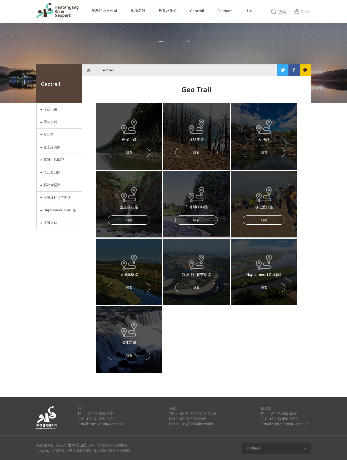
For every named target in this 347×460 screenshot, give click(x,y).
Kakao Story (305, 70)
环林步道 (50, 121)
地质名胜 (138, 10)
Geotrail (197, 10)
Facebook (294, 70)
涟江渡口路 (52, 172)
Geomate (225, 10)
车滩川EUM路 (54, 159)
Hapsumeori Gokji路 (59, 210)
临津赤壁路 (52, 184)
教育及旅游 (168, 10)
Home (86, 70)
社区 (248, 10)
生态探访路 (52, 147)
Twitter (282, 70)
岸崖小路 (50, 109)
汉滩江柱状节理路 (57, 197)
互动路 (48, 134)
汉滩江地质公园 (57, 10)
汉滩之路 (50, 222)
